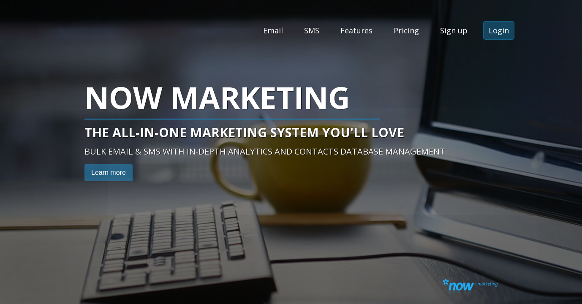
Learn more (108, 172)
